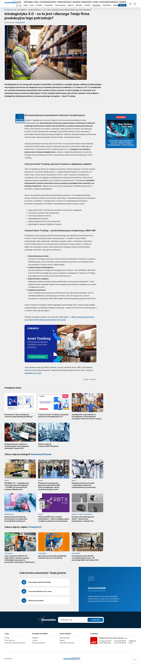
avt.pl (130, 643)
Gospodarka (48, 5)
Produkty (39, 5)
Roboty (36, 2)
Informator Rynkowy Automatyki (14, 643)
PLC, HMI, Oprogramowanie (48, 2)
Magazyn (116, 5)
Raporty (71, 5)
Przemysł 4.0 (123, 2)
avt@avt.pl (132, 641)
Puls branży (96, 5)
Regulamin (35, 638)
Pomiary (95, 2)
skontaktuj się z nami (32, 373)
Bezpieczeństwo (87, 2)
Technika (87, 5)
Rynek (25, 5)
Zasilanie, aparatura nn (64, 2)
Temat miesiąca (60, 5)
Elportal (62, 640)
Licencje (35, 640)
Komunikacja (76, 2)
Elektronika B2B (65, 638)
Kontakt (6, 638)
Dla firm (122, 5)
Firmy (32, 5)
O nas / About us (9, 640)
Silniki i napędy (28, 2)
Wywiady (79, 5)
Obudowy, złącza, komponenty (109, 2)
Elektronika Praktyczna (67, 643)
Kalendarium (107, 5)
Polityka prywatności (38, 643)
